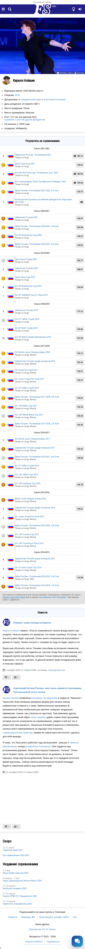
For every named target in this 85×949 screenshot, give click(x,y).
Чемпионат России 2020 (26, 268)
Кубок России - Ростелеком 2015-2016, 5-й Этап (37, 525)
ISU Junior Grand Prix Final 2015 (29, 516)
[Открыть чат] (77, 941)
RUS (17, 95)
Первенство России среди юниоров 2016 (35, 507)
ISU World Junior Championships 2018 (32, 352)
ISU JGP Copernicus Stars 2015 (29, 543)
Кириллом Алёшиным (39, 746)
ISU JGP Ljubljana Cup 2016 (27, 483)
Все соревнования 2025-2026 (16, 855)
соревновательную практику (17, 732)
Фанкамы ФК (28, 917)
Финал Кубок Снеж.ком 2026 (15, 873)
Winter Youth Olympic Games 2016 (30, 498)
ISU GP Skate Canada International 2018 (33, 337)
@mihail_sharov (66, 73)
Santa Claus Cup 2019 (25, 277)
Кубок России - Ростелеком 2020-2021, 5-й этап (37, 226)
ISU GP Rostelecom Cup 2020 (28, 235)
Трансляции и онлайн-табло (54, 917)
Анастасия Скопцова (54, 99)
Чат (75, 917)
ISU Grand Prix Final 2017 (26, 370)
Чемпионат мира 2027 (13, 850)
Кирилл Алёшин (11, 630)
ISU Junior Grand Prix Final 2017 (29, 379)
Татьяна (80, 73)
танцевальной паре (30, 99)
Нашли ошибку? (34, 941)
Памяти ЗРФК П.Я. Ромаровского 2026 (20, 896)
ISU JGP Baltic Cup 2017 (26, 405)
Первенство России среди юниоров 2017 (35, 447)
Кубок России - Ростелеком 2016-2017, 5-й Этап (37, 456)
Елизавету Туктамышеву (44, 698)
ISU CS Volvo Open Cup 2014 (28, 567)
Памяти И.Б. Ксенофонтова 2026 (17, 904)
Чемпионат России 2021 (26, 217)
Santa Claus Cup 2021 (25, 163)
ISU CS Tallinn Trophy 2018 (27, 319)
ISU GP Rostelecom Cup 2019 (28, 286)
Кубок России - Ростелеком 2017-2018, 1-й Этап (37, 423)
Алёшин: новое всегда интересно (32, 622)
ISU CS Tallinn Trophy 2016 (27, 465)
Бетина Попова (11, 698)
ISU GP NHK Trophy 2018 (26, 328)
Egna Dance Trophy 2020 (26, 259)
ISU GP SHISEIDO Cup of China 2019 (31, 295)
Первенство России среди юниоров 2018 (35, 361)
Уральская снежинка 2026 (14, 888)
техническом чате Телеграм (52, 597)
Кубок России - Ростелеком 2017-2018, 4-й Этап (37, 396)
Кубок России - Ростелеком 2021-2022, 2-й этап (37, 190)
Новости (12, 917)
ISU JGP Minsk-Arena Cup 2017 (29, 414)
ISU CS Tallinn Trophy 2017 (27, 388)
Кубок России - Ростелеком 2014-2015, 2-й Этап (37, 576)
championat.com (56, 670)
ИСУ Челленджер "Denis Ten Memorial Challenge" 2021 (40, 181)
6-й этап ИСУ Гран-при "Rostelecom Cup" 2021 (36, 172)
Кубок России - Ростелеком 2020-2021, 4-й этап (37, 244)
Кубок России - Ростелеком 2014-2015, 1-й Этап (37, 585)
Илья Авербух (38, 717)
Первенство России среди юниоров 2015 (35, 558)
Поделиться (53, 941)
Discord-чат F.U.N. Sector (42, 929)
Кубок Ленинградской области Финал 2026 (22, 881)
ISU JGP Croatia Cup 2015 (27, 534)
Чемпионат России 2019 (26, 310)
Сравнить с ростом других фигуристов (24, 119)
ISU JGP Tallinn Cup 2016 (26, 474)
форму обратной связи (14, 597)
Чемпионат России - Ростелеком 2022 (33, 154)
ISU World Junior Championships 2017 (32, 438)
